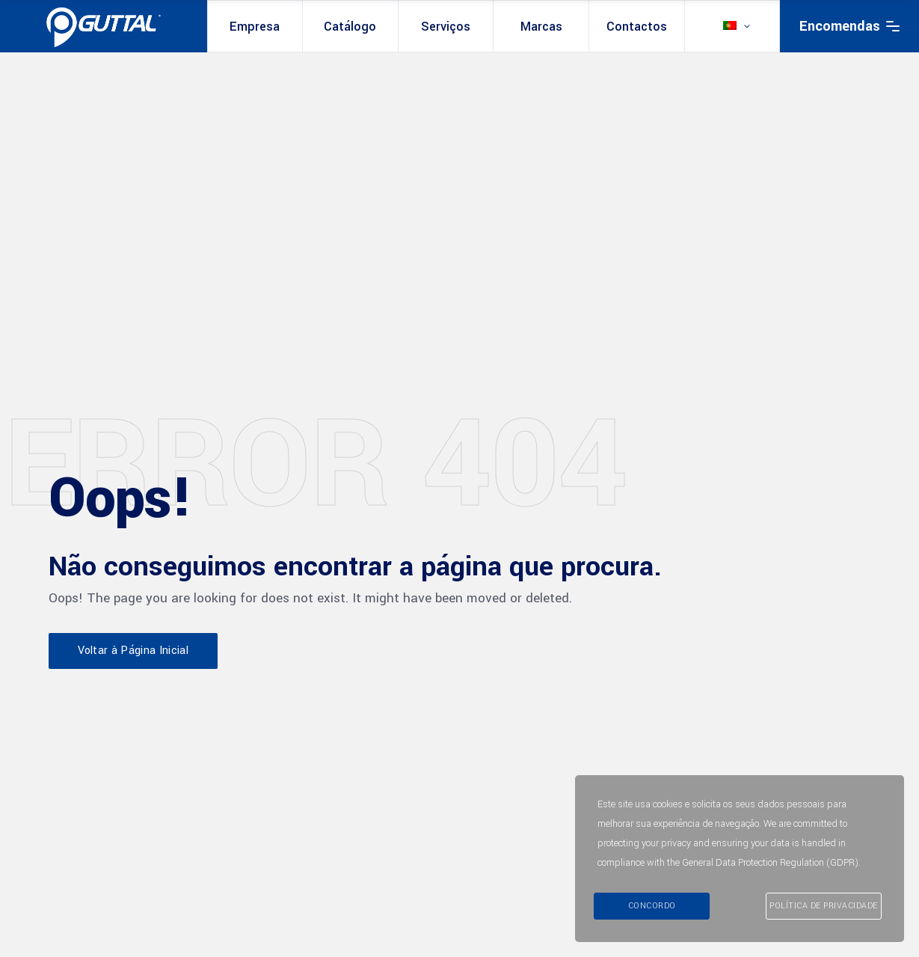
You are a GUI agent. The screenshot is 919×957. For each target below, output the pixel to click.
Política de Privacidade (823, 905)
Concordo (652, 905)
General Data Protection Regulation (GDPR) (770, 864)
